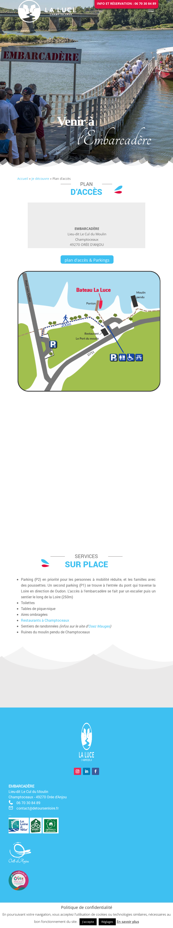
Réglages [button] (107, 922)
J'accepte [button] (88, 922)
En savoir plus (128, 921)
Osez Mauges (99, 626)
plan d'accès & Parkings (87, 260)
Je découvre (40, 178)
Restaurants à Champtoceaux (45, 620)
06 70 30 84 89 (28, 802)
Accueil (22, 178)
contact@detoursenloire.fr (37, 808)
